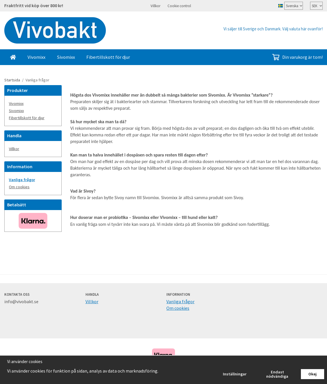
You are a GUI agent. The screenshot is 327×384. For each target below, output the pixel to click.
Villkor (155, 5)
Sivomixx (66, 57)
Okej (312, 374)
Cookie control (179, 5)
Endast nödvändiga (277, 374)
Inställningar (234, 374)
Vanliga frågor (22, 179)
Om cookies (19, 186)
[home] (13, 57)
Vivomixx (36, 57)
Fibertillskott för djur (108, 57)
